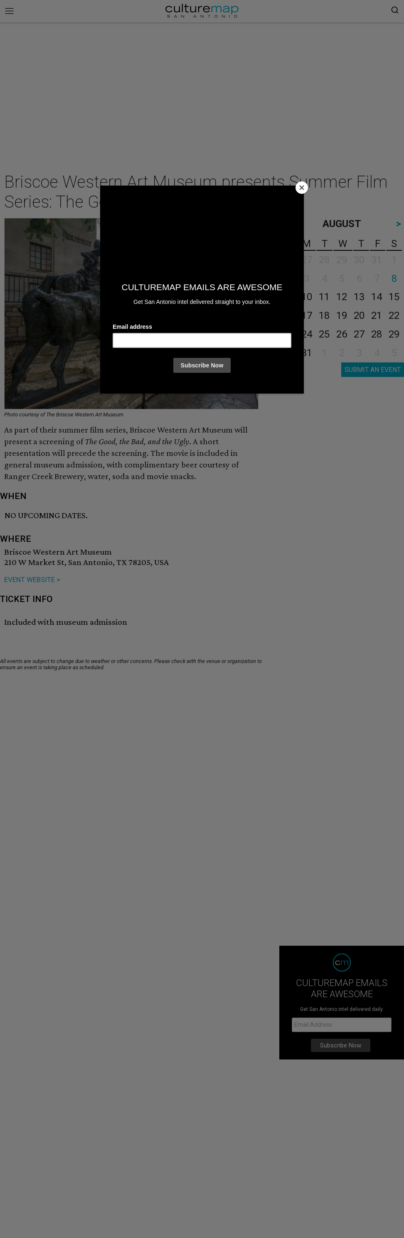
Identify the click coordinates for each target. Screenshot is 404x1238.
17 (306, 315)
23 (289, 334)
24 (306, 334)
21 (376, 315)
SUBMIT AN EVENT (373, 370)
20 (359, 315)
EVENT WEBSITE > (32, 579)
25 (324, 334)
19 (341, 315)
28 (376, 334)
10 (306, 297)
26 (341, 334)
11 (324, 297)
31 (306, 353)
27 (359, 334)
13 (359, 297)
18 (324, 315)
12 (341, 297)
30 (289, 353)
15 (394, 297)
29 (394, 334)
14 (376, 297)
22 (394, 315)
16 (289, 315)
